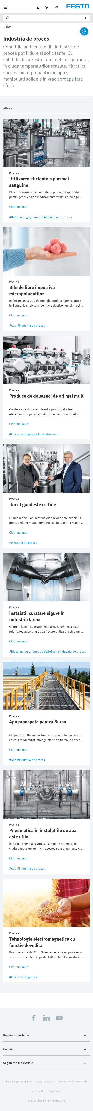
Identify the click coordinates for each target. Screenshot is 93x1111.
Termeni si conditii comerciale (72, 1081)
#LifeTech (50, 651)
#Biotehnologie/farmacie (26, 217)
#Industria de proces (58, 217)
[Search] (47, 18)
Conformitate (55, 1091)
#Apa (12, 325)
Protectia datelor (44, 1081)
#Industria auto (48, 434)
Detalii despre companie (18, 1081)
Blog (8, 26)
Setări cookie (37, 1091)
